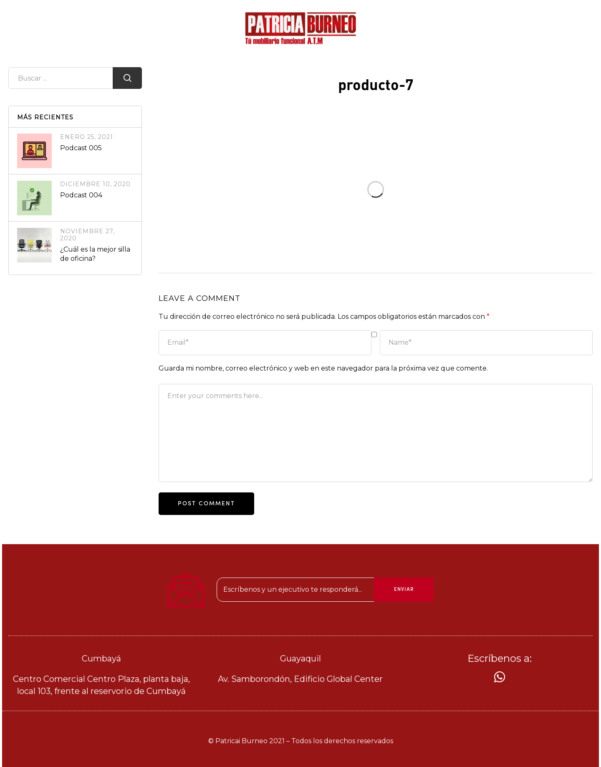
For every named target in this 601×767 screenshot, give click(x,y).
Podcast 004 (81, 195)
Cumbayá (101, 658)
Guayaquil (300, 658)
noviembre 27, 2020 (87, 234)
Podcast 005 (81, 148)
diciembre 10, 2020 (95, 184)
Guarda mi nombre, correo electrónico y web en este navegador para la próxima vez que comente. (323, 368)
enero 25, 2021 (86, 137)
